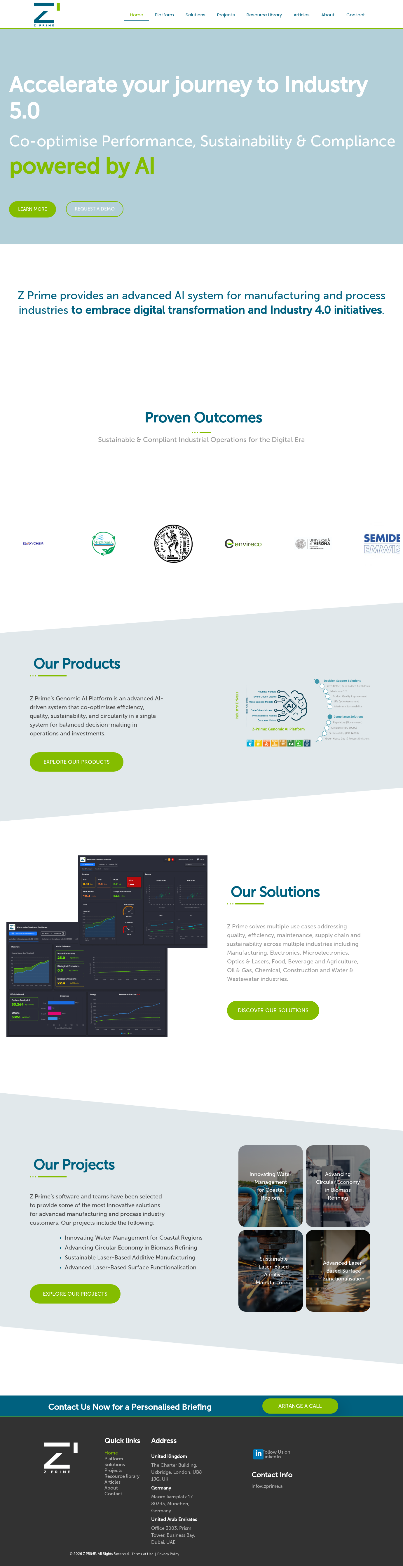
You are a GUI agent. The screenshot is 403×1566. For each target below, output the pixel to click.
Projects (226, 15)
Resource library (264, 15)
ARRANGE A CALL (300, 1406)
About (328, 15)
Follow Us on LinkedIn (276, 1454)
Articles (302, 15)
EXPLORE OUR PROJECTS (75, 1294)
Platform (164, 15)
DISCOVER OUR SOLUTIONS (273, 1010)
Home (136, 15)
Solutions (195, 15)
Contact (355, 15)
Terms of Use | (144, 1553)
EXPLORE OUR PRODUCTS (76, 762)
